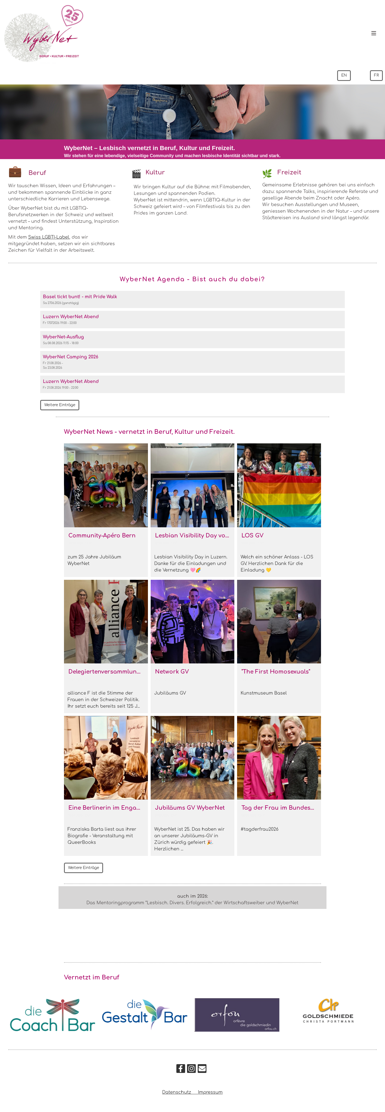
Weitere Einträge (60, 405)
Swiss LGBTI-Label (48, 237)
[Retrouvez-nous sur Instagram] (191, 1070)
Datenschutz (180, 1092)
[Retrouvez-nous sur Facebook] (180, 1070)
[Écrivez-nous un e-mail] (202, 1070)
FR (376, 76)
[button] (192, 299)
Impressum (210, 1092)
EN (344, 76)
